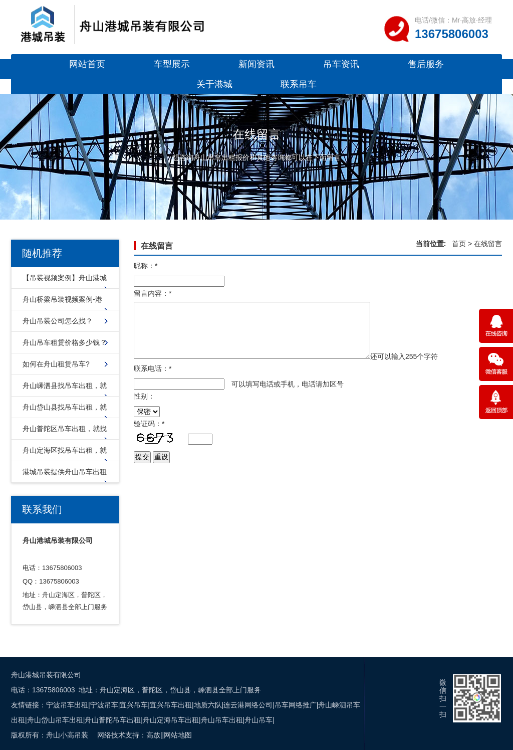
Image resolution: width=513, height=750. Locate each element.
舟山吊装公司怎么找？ (58, 321)
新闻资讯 (256, 64)
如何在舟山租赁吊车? (56, 364)
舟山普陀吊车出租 (113, 720)
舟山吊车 (258, 720)
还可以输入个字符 (404, 356)
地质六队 (208, 705)
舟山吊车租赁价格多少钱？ (65, 342)
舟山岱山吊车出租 (55, 720)
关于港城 (214, 84)
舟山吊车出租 (222, 720)
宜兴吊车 (134, 705)
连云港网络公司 (248, 705)
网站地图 (178, 735)
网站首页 (87, 64)
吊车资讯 (341, 64)
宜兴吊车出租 (171, 705)
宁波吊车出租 (67, 705)
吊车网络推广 (296, 705)
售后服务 (426, 64)
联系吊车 (299, 84)
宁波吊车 (104, 705)
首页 (459, 244)
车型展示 (172, 64)
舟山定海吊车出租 (171, 720)
